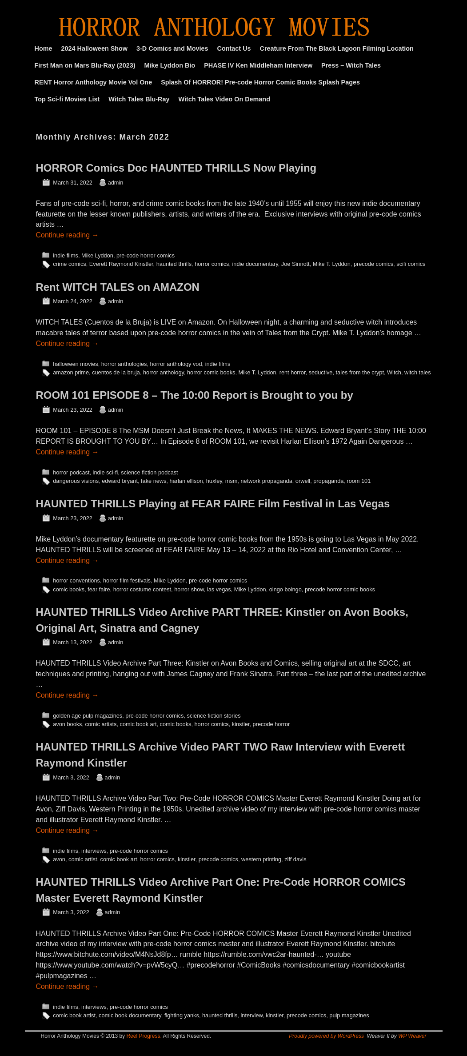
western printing (261, 859)
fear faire (99, 589)
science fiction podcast (149, 472)
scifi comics (410, 264)
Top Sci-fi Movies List (67, 99)
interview (251, 1015)
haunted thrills (174, 264)
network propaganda (266, 481)
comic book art (138, 724)
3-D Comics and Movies (172, 48)
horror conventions (76, 580)
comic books (68, 589)
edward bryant (120, 481)
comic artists (101, 724)
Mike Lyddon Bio (170, 65)
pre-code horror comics (145, 255)
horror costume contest (142, 589)
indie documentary (255, 264)
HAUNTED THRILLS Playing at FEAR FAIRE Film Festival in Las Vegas (213, 504)
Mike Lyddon (97, 255)
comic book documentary (130, 1015)
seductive (321, 372)
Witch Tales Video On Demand (224, 99)
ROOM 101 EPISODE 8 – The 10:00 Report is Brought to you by (194, 395)
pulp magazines (349, 1015)
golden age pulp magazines (87, 715)
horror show (189, 589)
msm (231, 481)
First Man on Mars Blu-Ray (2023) (85, 65)
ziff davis (295, 859)
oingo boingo (285, 589)
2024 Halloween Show (94, 48)
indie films (65, 255)
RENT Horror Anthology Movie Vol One (93, 82)
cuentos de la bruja (116, 372)
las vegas (219, 589)
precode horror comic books (340, 589)
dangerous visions (76, 481)
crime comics (69, 264)
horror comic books (211, 372)
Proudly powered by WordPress (326, 1036)
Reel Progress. (143, 1036)
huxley (214, 481)
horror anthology (163, 372)
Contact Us (234, 48)
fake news (153, 481)
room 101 (359, 481)
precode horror (271, 724)
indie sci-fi (105, 472)
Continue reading (67, 235)
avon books (67, 724)
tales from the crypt (360, 372)
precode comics (373, 264)
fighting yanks (181, 1015)
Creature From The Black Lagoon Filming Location (337, 48)
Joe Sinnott (295, 264)
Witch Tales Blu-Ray (138, 99)
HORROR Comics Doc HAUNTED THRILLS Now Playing (176, 168)
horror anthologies (124, 364)
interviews (94, 850)
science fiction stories (214, 715)
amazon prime (71, 372)
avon (59, 859)
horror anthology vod (176, 364)
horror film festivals (127, 580)
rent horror (292, 372)
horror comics (212, 264)
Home (43, 48)
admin (116, 182)
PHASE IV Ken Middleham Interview (258, 65)
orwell (302, 481)
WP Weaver (412, 1036)
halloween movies (75, 364)
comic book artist (74, 1015)
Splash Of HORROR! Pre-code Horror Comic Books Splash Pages (260, 82)
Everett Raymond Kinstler (121, 264)
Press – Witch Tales (351, 65)
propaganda (328, 481)
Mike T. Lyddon (332, 264)
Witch (394, 372)
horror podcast (71, 472)
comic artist (82, 859)
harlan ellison (186, 481)
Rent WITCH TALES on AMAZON (118, 287)
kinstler (241, 724)
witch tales (417, 372)
